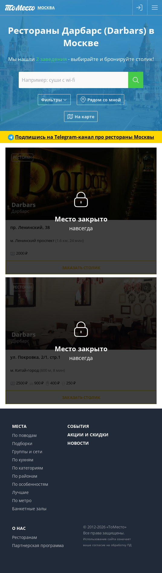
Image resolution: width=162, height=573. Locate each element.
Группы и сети (27, 451)
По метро (21, 500)
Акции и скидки (88, 435)
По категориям (27, 468)
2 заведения (51, 59)
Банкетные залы (29, 508)
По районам (24, 476)
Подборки (22, 443)
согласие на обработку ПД (111, 545)
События (78, 426)
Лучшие (20, 492)
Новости (78, 443)
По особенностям (30, 484)
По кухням (22, 460)
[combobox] (81, 80)
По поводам (24, 435)
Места (19, 426)
